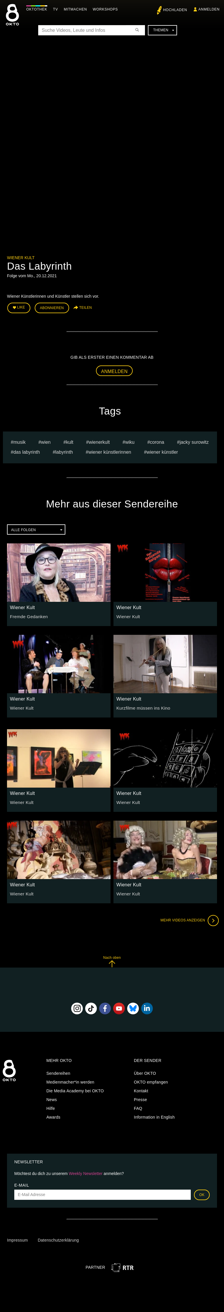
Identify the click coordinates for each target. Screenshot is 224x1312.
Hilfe (50, 1107)
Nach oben (112, 960)
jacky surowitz (194, 440)
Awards (53, 1116)
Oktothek (38, 9)
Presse (140, 1098)
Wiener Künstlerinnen (109, 450)
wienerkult (99, 440)
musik (19, 440)
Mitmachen (76, 9)
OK (201, 1193)
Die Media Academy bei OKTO (75, 1089)
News (51, 1098)
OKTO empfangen (151, 1081)
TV (57, 9)
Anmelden (114, 370)
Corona (157, 440)
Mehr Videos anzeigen (188, 919)
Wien (46, 440)
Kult (69, 440)
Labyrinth (64, 450)
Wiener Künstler (162, 450)
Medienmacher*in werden (70, 1081)
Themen (163, 30)
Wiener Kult (21, 257)
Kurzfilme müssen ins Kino (141, 706)
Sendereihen (58, 1072)
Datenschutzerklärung (58, 1239)
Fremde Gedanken (27, 615)
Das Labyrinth (26, 450)
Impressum (17, 1239)
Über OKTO (145, 1072)
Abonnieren (52, 307)
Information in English (154, 1116)
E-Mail (21, 1183)
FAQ (138, 1107)
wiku (129, 440)
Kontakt (141, 1089)
